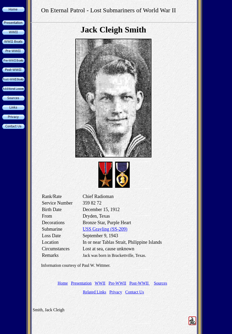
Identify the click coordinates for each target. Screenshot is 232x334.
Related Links (94, 292)
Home (63, 283)
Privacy (115, 292)
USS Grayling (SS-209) (105, 229)
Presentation (81, 283)
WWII (100, 283)
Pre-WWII (117, 283)
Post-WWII (139, 283)
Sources (160, 283)
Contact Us (134, 292)
